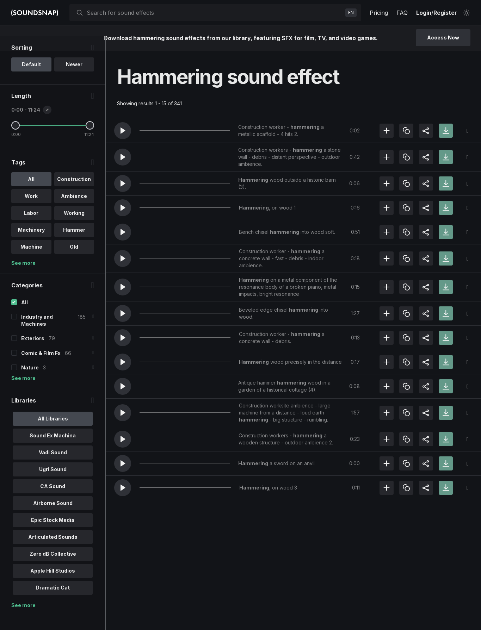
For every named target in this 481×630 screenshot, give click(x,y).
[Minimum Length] (15, 140)
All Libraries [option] (53, 433)
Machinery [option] (31, 244)
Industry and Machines (37, 334)
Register (445, 12)
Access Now (443, 37)
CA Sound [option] (52, 500)
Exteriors (32, 353)
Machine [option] (31, 261)
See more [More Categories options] (23, 392)
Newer (74, 79)
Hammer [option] (74, 244)
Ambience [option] (74, 210)
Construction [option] (74, 194)
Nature (30, 382)
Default (31, 79)
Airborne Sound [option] (53, 517)
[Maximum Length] (90, 140)
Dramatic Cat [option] (53, 602)
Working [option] (74, 227)
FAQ (402, 12)
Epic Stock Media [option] (52, 534)
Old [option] (74, 261)
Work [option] (31, 210)
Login (423, 12)
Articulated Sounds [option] (53, 551)
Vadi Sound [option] (53, 466)
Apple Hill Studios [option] (52, 585)
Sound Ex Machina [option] (53, 450)
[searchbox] (215, 12)
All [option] (31, 194)
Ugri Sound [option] (53, 483)
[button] (122, 130)
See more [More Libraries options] (23, 619)
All (24, 317)
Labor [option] (31, 227)
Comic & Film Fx (41, 367)
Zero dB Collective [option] (53, 568)
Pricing (379, 12)
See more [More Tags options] (23, 277)
